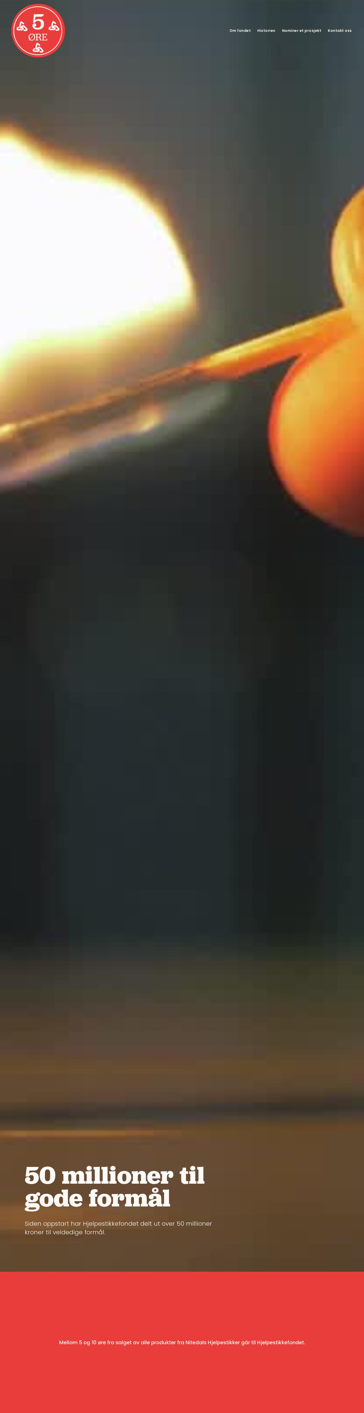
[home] (38, 31)
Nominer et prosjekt (302, 30)
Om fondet (240, 30)
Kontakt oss (340, 30)
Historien (266, 30)
